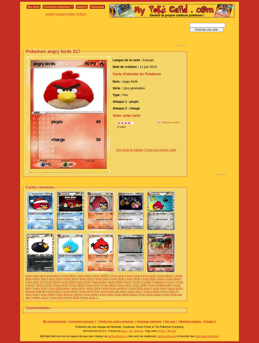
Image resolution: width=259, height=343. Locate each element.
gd (135, 331)
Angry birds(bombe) (160, 285)
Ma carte (34, 6)
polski (71, 14)
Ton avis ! (171, 321)
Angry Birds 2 (169, 291)
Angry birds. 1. (90, 297)
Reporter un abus (171, 122)
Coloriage (97, 6)
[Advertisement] (105, 33)
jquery (124, 331)
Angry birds (118, 275)
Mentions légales (190, 321)
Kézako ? (210, 321)
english (50, 14)
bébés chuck (40, 297)
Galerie (82, 6)
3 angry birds (151, 291)
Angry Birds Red (89, 291)
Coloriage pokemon (149, 321)
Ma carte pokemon (54, 321)
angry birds (53, 275)
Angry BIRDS (101, 275)
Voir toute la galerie (129, 150)
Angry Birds (69, 275)
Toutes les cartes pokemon (116, 321)
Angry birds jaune (58, 288)
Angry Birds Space (153, 278)
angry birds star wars (113, 291)
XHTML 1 (162, 331)
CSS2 (173, 331)
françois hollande (35, 291)
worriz (127, 282)
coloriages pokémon (207, 336)
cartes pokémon (166, 336)
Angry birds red (34, 282)
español (61, 14)
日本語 (81, 14)
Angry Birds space (139, 288)
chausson (159, 282)
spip (141, 331)
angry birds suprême (114, 288)
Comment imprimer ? (58, 6)
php (130, 331)
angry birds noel (34, 275)
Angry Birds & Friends (69, 294)
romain (147, 282)
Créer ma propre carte (160, 150)
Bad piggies (99, 282)
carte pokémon (116, 336)
